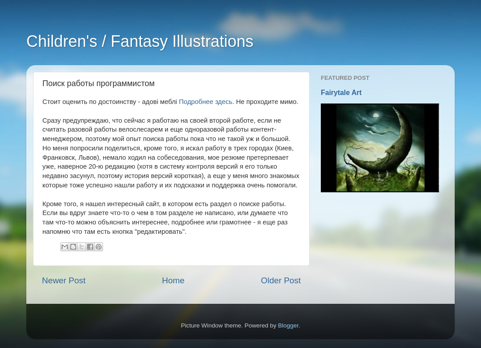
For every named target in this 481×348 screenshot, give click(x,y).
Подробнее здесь (205, 101)
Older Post (281, 280)
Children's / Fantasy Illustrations (139, 41)
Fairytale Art (341, 92)
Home (173, 280)
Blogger (288, 325)
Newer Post (64, 280)
